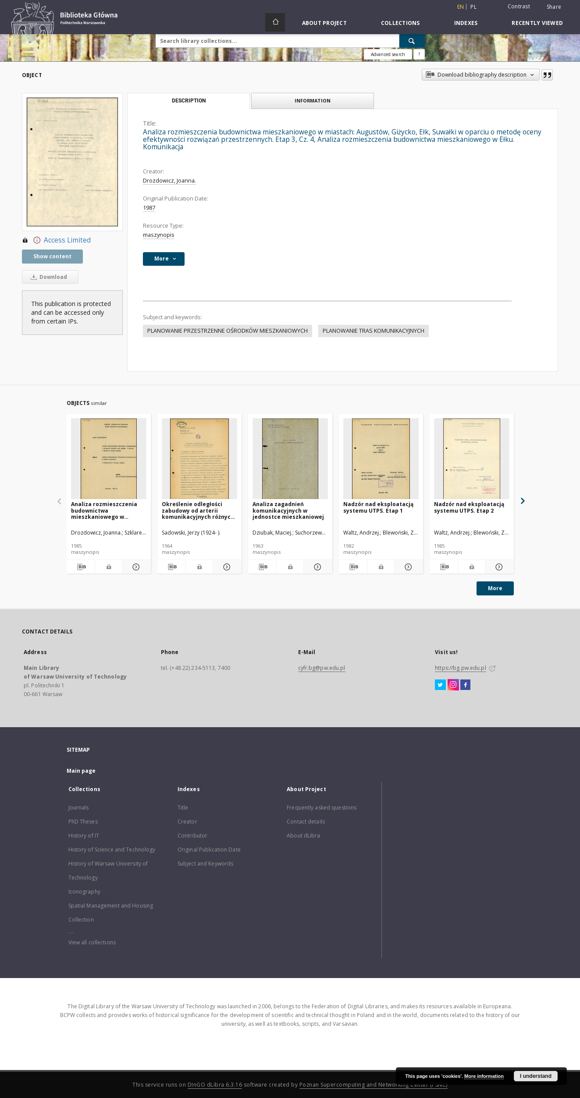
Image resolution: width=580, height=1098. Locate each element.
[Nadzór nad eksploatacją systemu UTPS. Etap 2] (471, 459)
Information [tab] (313, 100)
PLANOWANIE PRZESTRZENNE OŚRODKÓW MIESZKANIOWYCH (227, 330)
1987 (149, 207)
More (495, 588)
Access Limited (56, 240)
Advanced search (388, 54)
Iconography (84, 891)
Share (554, 7)
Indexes (466, 23)
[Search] (412, 41)
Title (183, 807)
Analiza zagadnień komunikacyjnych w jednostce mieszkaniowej (288, 510)
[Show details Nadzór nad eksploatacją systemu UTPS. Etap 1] (407, 567)
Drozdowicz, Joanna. (169, 180)
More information (484, 1076)
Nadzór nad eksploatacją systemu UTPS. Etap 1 (378, 507)
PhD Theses (83, 821)
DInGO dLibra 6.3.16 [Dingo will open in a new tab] (215, 1084)
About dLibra (303, 835)
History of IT (84, 835)
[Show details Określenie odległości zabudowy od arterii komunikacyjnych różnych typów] (226, 567)
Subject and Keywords (205, 863)
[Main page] (275, 22)
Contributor (192, 835)
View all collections (92, 942)
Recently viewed (537, 23)
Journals (78, 807)
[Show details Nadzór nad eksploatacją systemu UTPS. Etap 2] (498, 567)
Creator (187, 821)
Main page (81, 770)
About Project (324, 23)
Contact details (306, 821)
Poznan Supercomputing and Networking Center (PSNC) (373, 1084)
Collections (400, 23)
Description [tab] (189, 101)
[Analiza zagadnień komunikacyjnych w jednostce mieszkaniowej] (290, 459)
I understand (536, 1076)
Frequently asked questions (321, 807)
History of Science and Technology (112, 849)
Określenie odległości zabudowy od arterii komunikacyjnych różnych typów (198, 510)
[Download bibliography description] (81, 567)
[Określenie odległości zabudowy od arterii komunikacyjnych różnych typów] (199, 459)
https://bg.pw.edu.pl (460, 668)
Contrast (519, 6)
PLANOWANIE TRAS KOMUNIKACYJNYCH (373, 330)
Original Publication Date (209, 849)
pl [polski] (473, 7)
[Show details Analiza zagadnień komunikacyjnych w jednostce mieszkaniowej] (316, 567)
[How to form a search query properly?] (419, 54)
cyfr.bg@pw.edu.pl (321, 668)
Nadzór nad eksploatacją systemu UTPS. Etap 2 (469, 507)
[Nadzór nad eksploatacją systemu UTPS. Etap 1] (381, 459)
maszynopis (158, 235)
